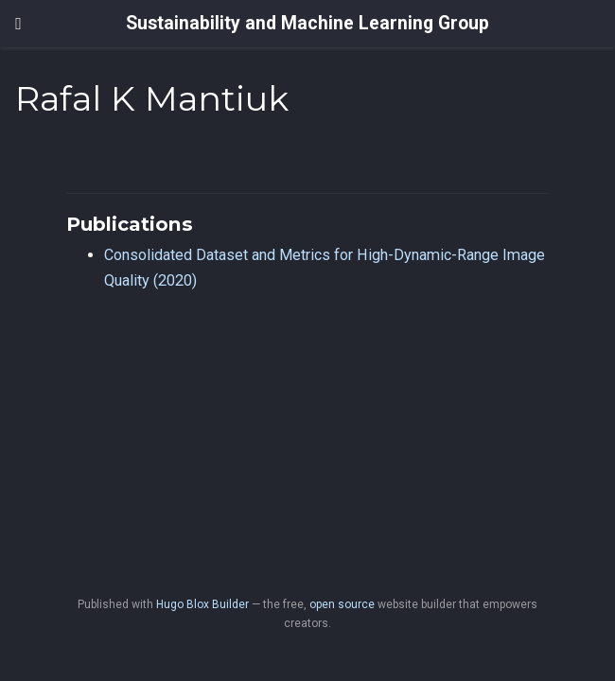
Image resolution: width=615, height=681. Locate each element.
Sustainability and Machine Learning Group (307, 23)
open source (342, 604)
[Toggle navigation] (18, 23)
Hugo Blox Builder (202, 604)
